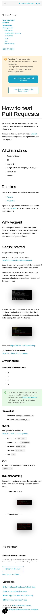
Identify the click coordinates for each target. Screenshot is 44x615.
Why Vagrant (7, 25)
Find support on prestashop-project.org (18, 595)
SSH (6, 41)
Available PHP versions (13, 33)
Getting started (7, 28)
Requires (5, 23)
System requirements (29, 397)
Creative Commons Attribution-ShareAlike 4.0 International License (20, 610)
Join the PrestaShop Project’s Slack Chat (19, 587)
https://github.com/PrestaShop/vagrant (17, 260)
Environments (8, 30)
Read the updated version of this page (23, 79)
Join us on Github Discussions (15, 591)
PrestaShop (9, 36)
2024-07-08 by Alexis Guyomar (21, 605)
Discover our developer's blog (15, 599)
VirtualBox (11, 201)
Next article (8, 49)
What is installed (8, 20)
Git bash (13, 208)
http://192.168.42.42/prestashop (22, 346)
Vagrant (34, 134)
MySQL (7, 38)
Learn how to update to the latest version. (23, 90)
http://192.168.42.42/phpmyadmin (15, 353)
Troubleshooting (9, 44)
